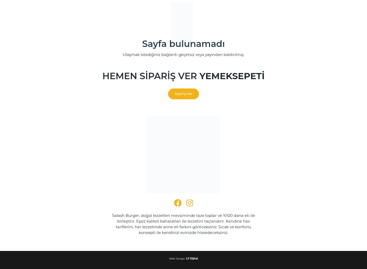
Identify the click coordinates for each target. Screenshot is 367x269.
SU (307, 63)
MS (316, 23)
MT (330, 23)
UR (315, 75)
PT (313, 40)
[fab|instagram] (189, 203)
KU (308, 11)
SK (307, 57)
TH (319, 69)
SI (325, 52)
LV (307, 17)
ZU (308, 86)
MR (314, 28)
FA (327, 34)
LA (326, 11)
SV (321, 63)
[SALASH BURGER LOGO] (182, 22)
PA (319, 40)
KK (314, 5)
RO (326, 40)
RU (308, 46)
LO (320, 11)
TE (313, 69)
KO (329, 5)
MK (325, 17)
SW (314, 63)
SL (313, 57)
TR (325, 69)
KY (314, 11)
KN (308, 5)
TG (327, 63)
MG (308, 23)
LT (313, 17)
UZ (321, 75)
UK (308, 75)
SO (319, 57)
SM (315, 46)
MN (321, 28)
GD (322, 46)
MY (329, 28)
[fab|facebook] (178, 203)
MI (307, 28)
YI (319, 81)
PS (321, 34)
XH (314, 81)
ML (323, 23)
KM (321, 5)
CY (307, 81)
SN (313, 52)
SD (320, 52)
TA (307, 69)
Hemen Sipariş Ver (183, 76)
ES (325, 57)
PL (307, 40)
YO (325, 81)
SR (328, 46)
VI (327, 75)
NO (315, 34)
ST (307, 52)
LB (318, 17)
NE (308, 34)
